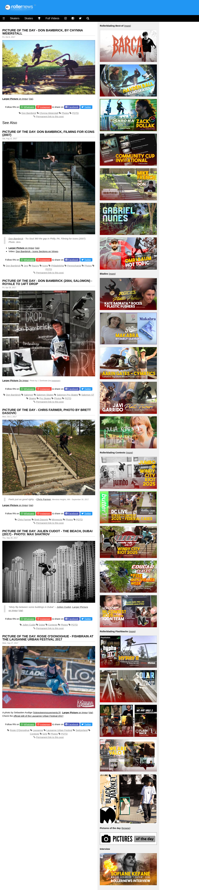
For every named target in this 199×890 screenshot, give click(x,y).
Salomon (28, 394)
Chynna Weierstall (48, 113)
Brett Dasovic (41, 519)
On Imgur (15, 380)
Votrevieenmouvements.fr (47, 712)
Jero (26, 265)
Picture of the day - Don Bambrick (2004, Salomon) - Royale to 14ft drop (47, 282)
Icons (45, 265)
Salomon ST (87, 394)
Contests (52, 624)
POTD (75, 113)
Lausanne (38, 730)
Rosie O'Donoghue (19, 730)
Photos (65, 113)
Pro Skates (45, 398)
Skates (28, 18)
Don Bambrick (28, 113)
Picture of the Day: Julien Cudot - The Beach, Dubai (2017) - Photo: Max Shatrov (47, 532)
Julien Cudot (64, 607)
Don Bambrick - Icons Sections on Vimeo (37, 251)
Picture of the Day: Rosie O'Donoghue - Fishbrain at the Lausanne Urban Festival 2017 (47, 638)
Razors (35, 265)
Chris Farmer (43, 499)
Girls (44, 733)
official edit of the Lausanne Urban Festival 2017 (38, 716)
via (30, 98)
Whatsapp (29, 107)
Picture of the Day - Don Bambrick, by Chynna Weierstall (42, 32)
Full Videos (52, 18)
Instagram (45, 107)
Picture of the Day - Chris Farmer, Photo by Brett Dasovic (46, 411)
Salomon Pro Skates (67, 394)
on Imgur (15, 98)
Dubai (42, 624)
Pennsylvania (74, 265)
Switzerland (82, 730)
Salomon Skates (45, 394)
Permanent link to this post (50, 116)
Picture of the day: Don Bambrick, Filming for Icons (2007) (48, 133)
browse (126, 828)
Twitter (87, 107)
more (127, 25)
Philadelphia (57, 265)
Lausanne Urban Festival (59, 730)
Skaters (14, 18)
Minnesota (57, 519)
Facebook (73, 107)
